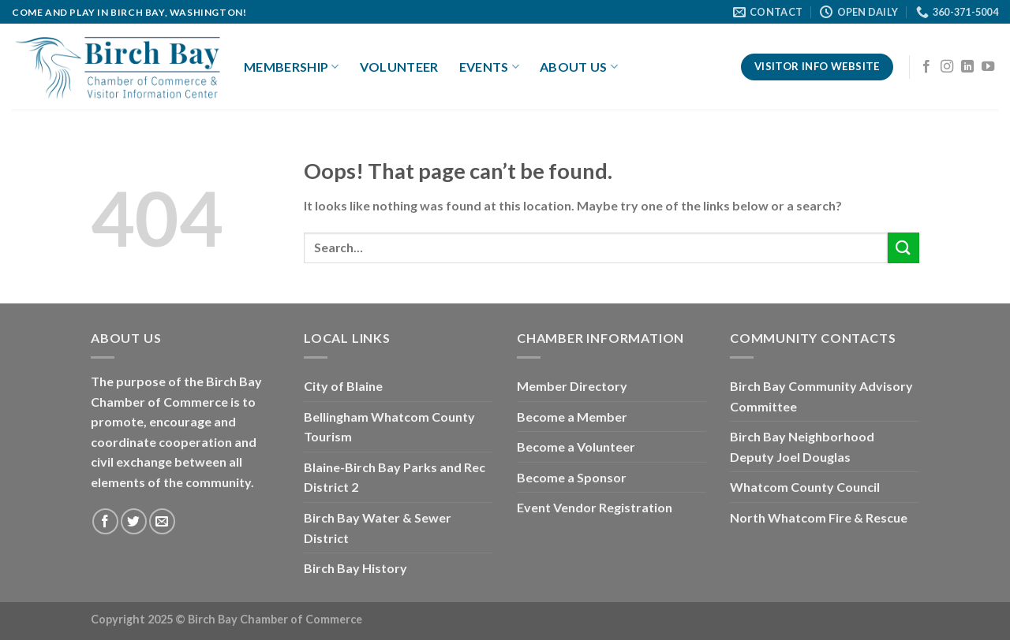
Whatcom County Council (805, 486)
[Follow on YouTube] (988, 67)
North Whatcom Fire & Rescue (818, 517)
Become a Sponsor (572, 477)
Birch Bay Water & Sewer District (377, 527)
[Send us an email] (162, 521)
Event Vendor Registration (594, 507)
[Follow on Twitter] (134, 521)
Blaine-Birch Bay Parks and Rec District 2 (394, 477)
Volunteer (399, 66)
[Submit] (903, 248)
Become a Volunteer (576, 446)
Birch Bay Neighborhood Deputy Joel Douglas (802, 446)
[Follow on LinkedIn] (967, 67)
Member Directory (572, 385)
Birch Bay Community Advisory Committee (821, 396)
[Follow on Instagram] (947, 67)
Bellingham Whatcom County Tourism (389, 427)
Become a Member (572, 416)
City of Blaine (343, 385)
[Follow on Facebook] (926, 67)
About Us (579, 67)
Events (489, 67)
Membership (291, 67)
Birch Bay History (355, 567)
